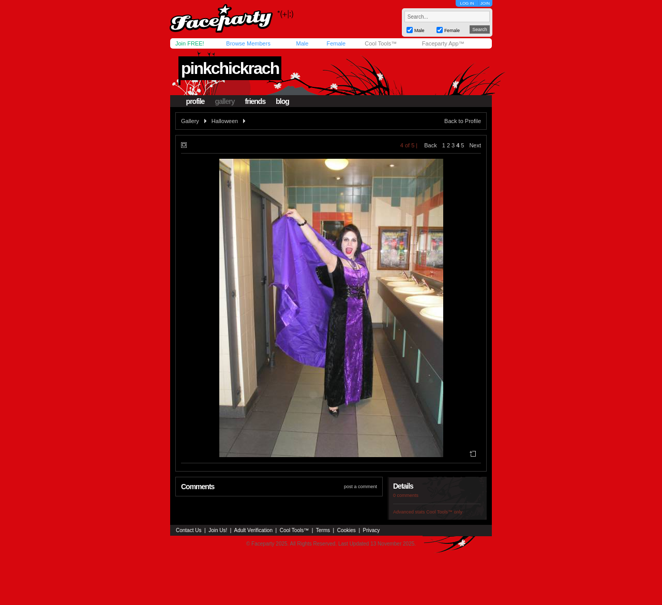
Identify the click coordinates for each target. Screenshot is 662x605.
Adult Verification (253, 530)
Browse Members (248, 43)
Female (335, 43)
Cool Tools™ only (444, 512)
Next (475, 145)
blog (282, 101)
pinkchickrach (230, 68)
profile (195, 101)
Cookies (346, 530)
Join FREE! (189, 43)
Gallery (190, 121)
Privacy (371, 530)
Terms (323, 530)
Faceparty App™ (443, 43)
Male (302, 43)
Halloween (225, 121)
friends (255, 101)
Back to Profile (462, 121)
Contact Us (188, 530)
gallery (224, 101)
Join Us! (217, 530)
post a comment (360, 486)
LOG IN (467, 3)
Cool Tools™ (381, 43)
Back (430, 145)
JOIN (485, 3)
